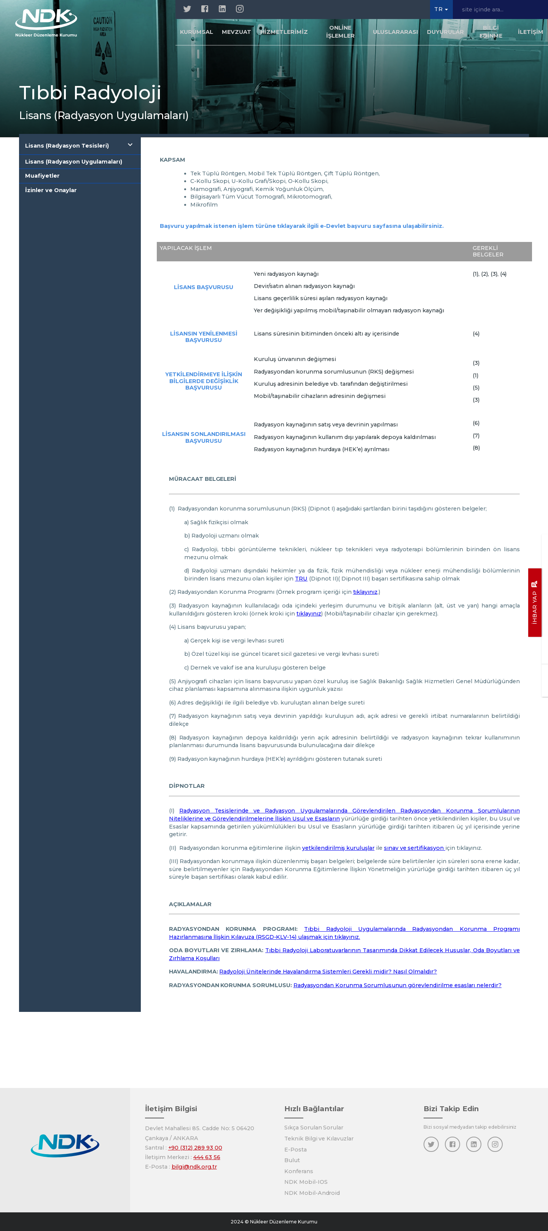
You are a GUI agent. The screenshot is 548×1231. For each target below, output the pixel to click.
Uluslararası (395, 32)
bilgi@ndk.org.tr (194, 1166)
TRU (301, 578)
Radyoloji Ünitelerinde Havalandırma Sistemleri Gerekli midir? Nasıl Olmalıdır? (328, 971)
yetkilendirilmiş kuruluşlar (338, 848)
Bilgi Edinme (491, 31)
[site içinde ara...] (500, 9)
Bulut (292, 1160)
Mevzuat (236, 32)
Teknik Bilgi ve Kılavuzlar (319, 1138)
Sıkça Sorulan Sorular (313, 1127)
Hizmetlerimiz (283, 32)
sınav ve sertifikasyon (414, 848)
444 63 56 (206, 1157)
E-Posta (295, 1149)
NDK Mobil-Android (312, 1193)
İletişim (530, 32)
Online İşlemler (340, 31)
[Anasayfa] (46, 23)
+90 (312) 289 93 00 (195, 1147)
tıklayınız (365, 591)
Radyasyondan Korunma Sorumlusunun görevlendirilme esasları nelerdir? (397, 985)
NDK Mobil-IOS (305, 1182)
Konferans (298, 1171)
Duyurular (445, 32)
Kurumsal (196, 32)
